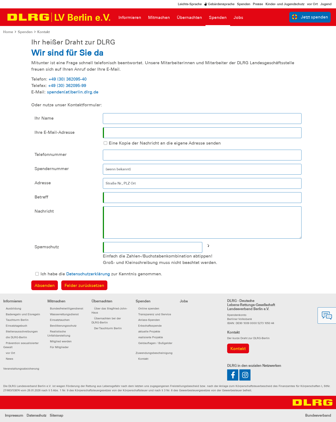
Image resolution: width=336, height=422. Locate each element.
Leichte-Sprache (190, 4)
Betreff (41, 197)
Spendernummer (51, 168)
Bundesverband (318, 415)
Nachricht (44, 211)
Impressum (14, 415)
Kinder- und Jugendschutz (285, 4)
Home (8, 32)
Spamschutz (46, 246)
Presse (258, 4)
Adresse (42, 182)
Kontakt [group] (238, 348)
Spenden (243, 4)
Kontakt (43, 32)
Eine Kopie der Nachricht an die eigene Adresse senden (165, 143)
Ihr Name (44, 118)
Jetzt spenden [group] (310, 17)
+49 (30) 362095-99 (67, 85)
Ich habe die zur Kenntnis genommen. (101, 273)
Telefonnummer (50, 154)
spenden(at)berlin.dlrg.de (72, 91)
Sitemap (56, 415)
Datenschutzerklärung (88, 273)
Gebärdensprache (219, 4)
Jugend (326, 4)
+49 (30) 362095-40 (68, 79)
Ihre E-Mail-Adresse (54, 132)
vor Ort (312, 4)
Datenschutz (36, 415)
